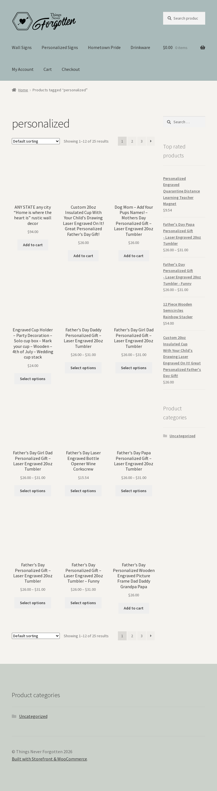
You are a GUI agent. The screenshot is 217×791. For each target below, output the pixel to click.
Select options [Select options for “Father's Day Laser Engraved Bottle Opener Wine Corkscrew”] (83, 490)
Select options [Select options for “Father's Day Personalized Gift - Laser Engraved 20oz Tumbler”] (32, 602)
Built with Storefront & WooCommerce (49, 759)
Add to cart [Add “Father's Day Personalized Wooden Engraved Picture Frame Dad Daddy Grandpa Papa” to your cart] (133, 608)
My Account (23, 69)
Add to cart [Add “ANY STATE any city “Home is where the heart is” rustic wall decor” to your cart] (33, 244)
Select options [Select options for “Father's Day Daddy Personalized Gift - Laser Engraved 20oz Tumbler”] (83, 367)
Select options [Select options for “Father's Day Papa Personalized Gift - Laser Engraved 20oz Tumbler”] (134, 490)
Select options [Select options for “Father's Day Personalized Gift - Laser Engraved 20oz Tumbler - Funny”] (83, 602)
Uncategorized (182, 435)
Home (23, 89)
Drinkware (140, 47)
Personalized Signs (60, 47)
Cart (48, 69)
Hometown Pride (104, 47)
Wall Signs (22, 47)
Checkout (71, 69)
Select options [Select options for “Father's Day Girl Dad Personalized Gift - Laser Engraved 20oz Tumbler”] (134, 367)
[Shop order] (36, 141)
